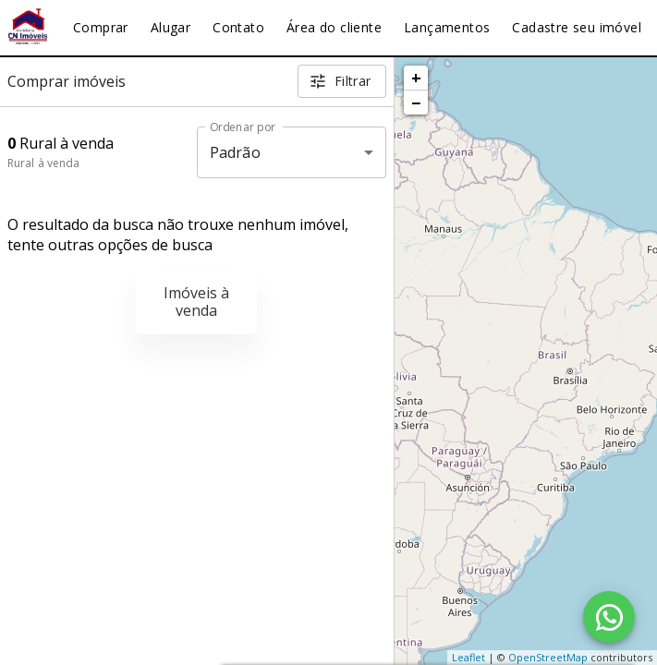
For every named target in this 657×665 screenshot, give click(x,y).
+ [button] (416, 77)
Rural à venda (43, 163)
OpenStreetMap (548, 657)
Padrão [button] (235, 152)
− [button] (415, 102)
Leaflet (468, 657)
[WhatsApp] (609, 617)
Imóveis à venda (196, 301)
